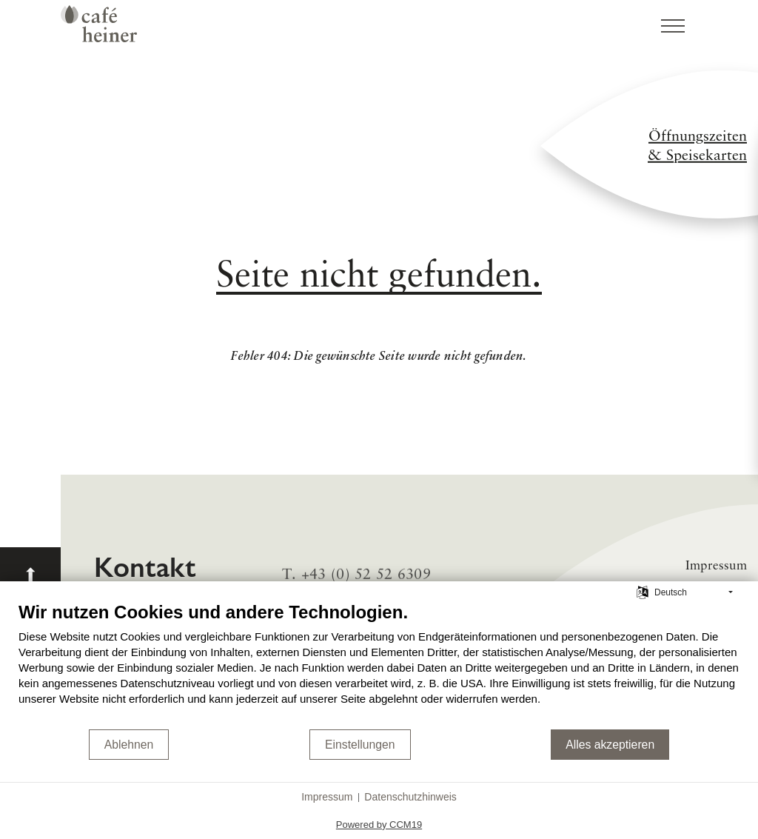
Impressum (326, 797)
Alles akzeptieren (610, 744)
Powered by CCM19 (379, 824)
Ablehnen (129, 744)
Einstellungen (360, 744)
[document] (379, 665)
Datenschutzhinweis (410, 797)
